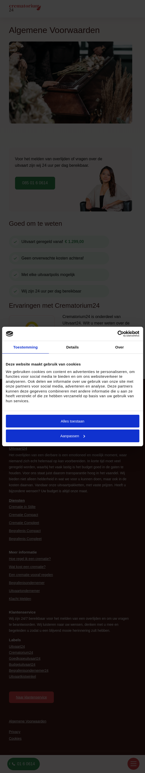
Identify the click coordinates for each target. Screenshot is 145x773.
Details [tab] (72, 347)
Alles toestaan (72, 421)
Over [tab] (119, 347)
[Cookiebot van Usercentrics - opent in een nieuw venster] (117, 333)
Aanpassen (72, 436)
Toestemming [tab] (25, 347)
